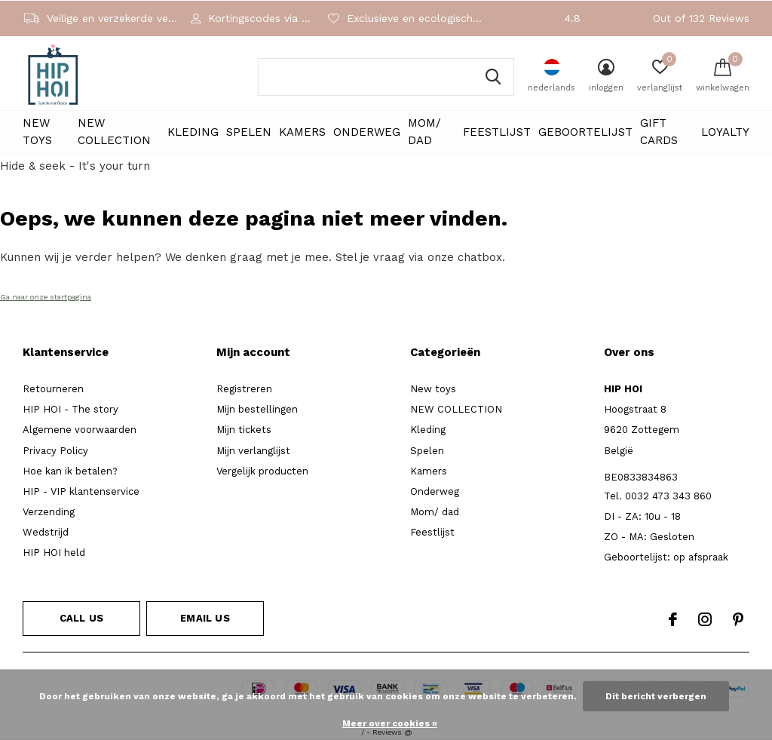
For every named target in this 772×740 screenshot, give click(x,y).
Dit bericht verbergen (655, 696)
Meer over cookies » (389, 723)
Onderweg (366, 132)
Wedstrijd (46, 532)
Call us (81, 618)
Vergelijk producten (262, 471)
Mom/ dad (424, 132)
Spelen (248, 132)
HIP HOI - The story (70, 409)
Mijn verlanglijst (253, 450)
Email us (204, 618)
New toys (37, 132)
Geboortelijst (585, 132)
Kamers (302, 132)
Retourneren (53, 389)
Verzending (49, 511)
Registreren (244, 389)
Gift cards (659, 132)
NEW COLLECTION (114, 132)
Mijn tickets (243, 429)
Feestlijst (497, 132)
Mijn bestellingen (257, 409)
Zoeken (493, 77)
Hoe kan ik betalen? (70, 471)
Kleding (193, 132)
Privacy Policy (55, 450)
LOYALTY (725, 132)
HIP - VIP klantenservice (81, 491)
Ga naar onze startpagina (45, 297)
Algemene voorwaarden (79, 429)
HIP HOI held (54, 552)
